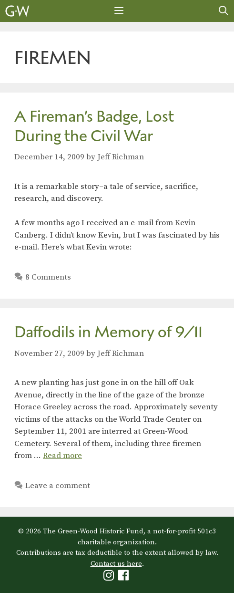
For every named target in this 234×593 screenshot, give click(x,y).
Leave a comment (57, 485)
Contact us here (116, 563)
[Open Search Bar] (223, 11)
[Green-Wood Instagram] (109, 577)
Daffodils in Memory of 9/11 (108, 332)
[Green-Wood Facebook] (124, 577)
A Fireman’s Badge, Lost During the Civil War (94, 126)
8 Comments (48, 277)
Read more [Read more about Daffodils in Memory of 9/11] (62, 455)
